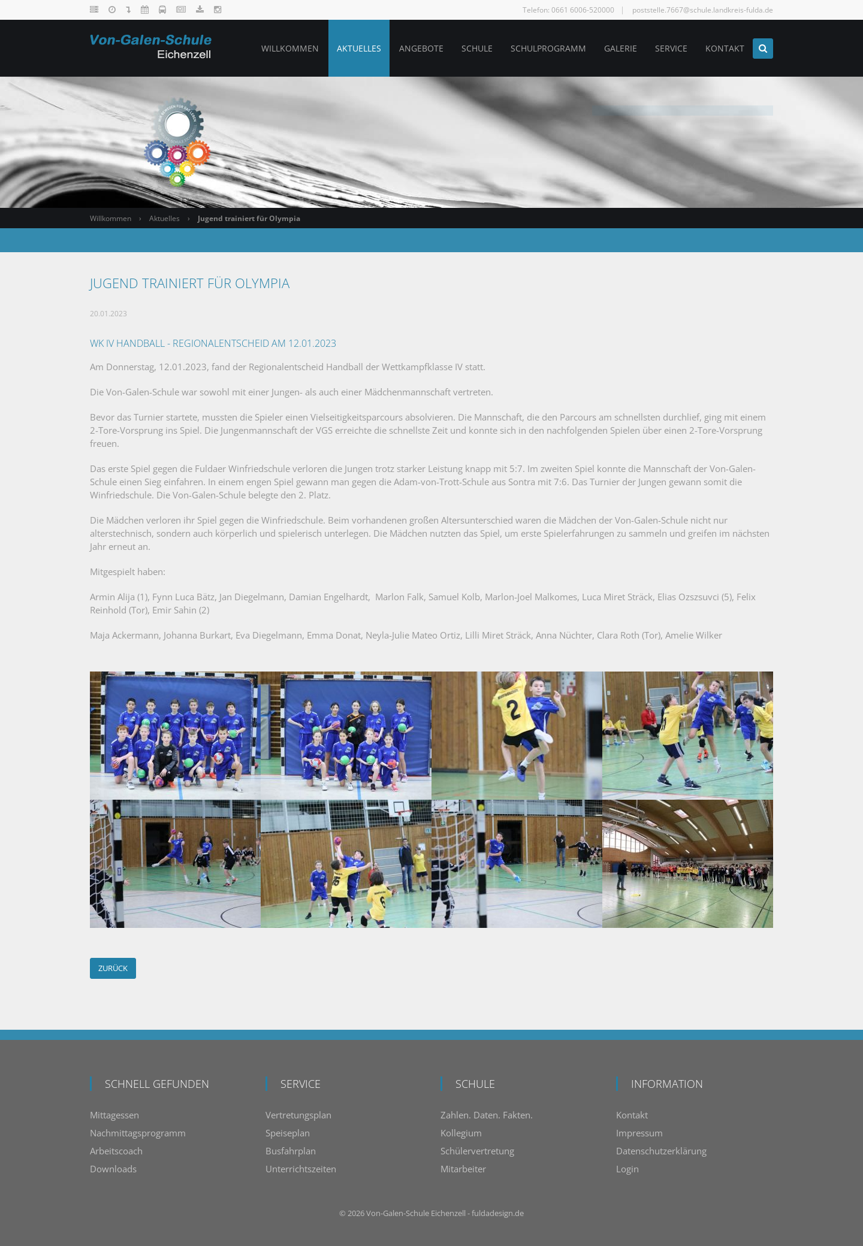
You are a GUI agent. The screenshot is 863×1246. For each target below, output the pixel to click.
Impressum (639, 1133)
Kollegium (461, 1133)
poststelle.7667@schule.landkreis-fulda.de (702, 10)
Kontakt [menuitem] (723, 48)
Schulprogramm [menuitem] (547, 48)
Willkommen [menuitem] (289, 48)
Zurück (113, 968)
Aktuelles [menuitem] (358, 48)
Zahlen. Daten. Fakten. (486, 1115)
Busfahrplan (290, 1151)
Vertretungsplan (298, 1115)
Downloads (113, 1169)
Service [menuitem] (670, 48)
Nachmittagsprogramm (138, 1133)
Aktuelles (164, 218)
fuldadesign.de (498, 1213)
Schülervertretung (477, 1151)
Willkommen (110, 218)
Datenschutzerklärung (661, 1151)
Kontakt (632, 1115)
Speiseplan (287, 1133)
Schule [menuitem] (475, 48)
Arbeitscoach (116, 1151)
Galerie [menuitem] (619, 48)
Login (627, 1169)
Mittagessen (114, 1115)
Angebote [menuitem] (420, 48)
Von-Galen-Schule (397, 1213)
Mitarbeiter (463, 1169)
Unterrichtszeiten (300, 1169)
